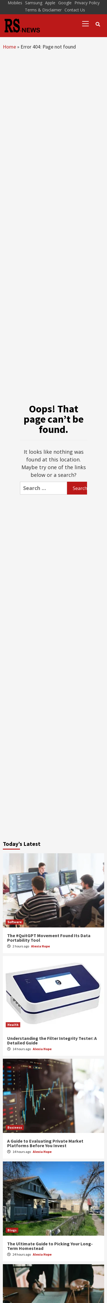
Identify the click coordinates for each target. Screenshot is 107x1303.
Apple (50, 2)
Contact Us (74, 10)
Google (65, 2)
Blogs (12, 1230)
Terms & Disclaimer (43, 10)
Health (13, 1024)
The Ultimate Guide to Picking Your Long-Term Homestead (50, 1246)
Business (14, 1127)
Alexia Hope (40, 946)
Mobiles (15, 2)
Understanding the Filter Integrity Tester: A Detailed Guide (52, 1040)
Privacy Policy (87, 2)
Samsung (33, 2)
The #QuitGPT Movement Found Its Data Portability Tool (48, 938)
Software (14, 922)
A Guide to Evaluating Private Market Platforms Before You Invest (45, 1143)
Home (9, 46)
